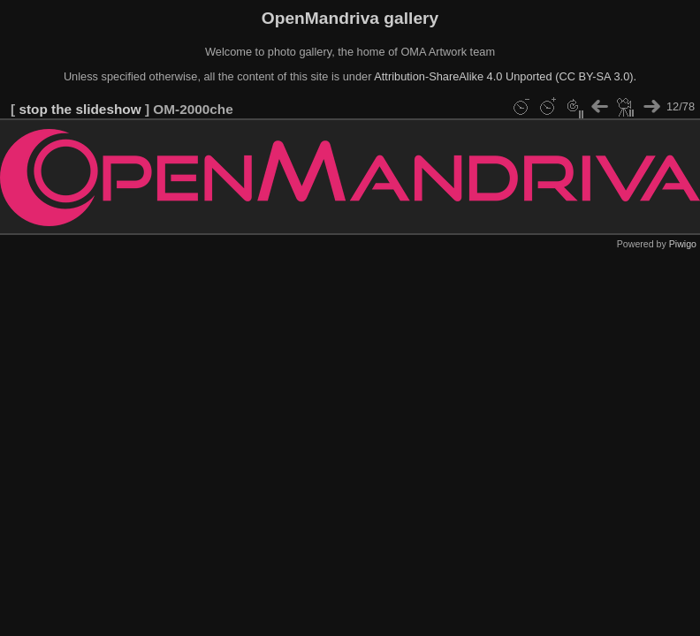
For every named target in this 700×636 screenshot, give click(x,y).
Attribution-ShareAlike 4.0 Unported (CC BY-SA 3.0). (505, 76)
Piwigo (682, 243)
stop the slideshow (80, 109)
